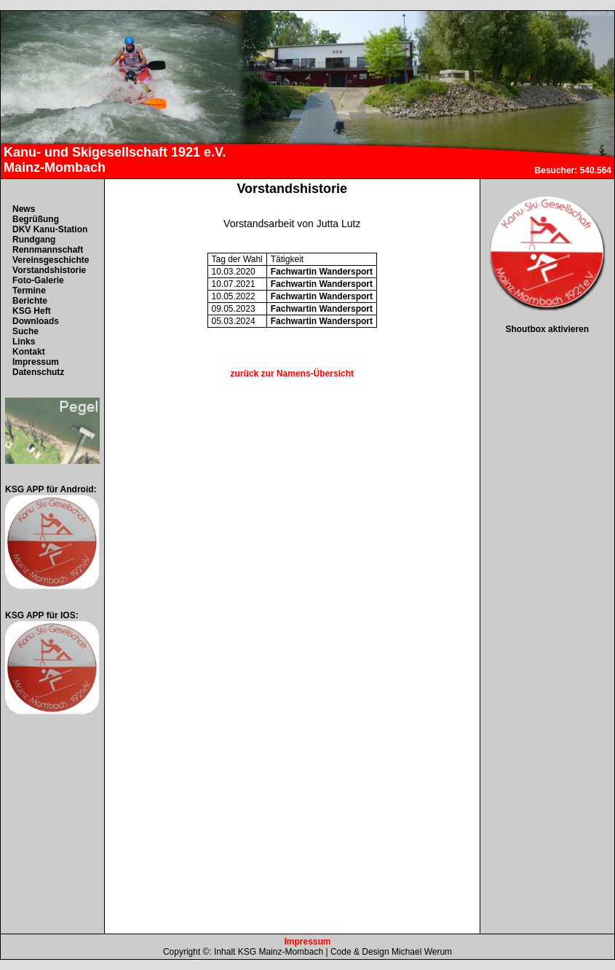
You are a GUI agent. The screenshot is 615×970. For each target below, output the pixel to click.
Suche (25, 331)
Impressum (35, 362)
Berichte (29, 301)
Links (23, 341)
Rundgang (33, 239)
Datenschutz (38, 372)
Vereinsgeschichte (50, 260)
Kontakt (28, 352)
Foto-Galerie (38, 280)
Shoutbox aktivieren (547, 329)
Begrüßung (35, 219)
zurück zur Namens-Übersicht (292, 373)
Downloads (35, 321)
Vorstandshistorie (49, 270)
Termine (29, 290)
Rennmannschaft (47, 250)
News (23, 209)
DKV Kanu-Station (49, 229)
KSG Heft (31, 311)
